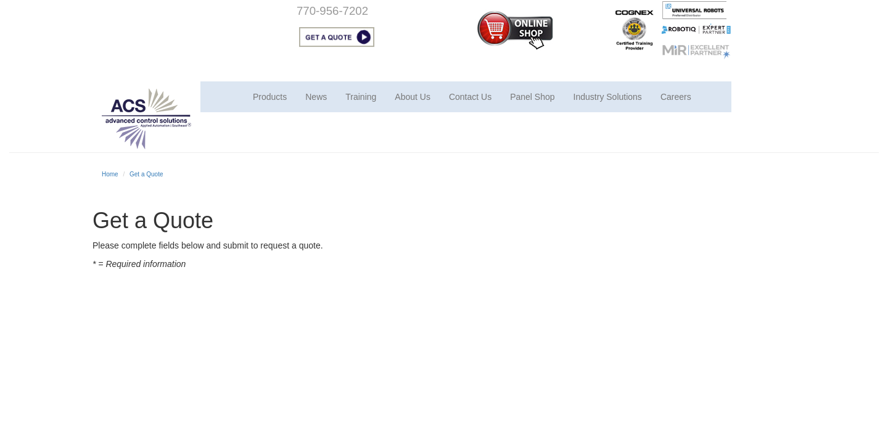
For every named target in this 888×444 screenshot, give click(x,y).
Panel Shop (532, 97)
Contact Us (470, 97)
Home (110, 174)
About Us (412, 97)
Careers (675, 97)
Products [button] (270, 97)
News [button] (316, 97)
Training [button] (360, 97)
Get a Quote (146, 174)
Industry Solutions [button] (608, 97)
